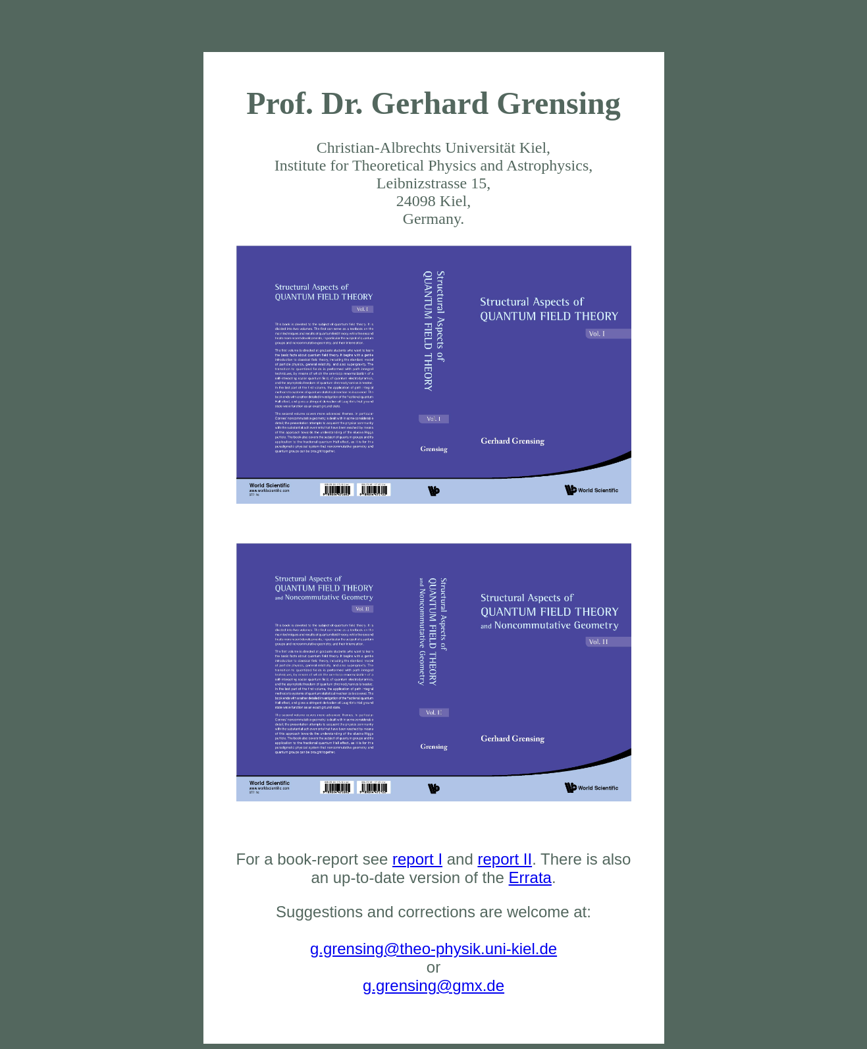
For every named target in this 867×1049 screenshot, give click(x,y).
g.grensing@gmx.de (433, 985)
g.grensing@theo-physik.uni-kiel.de (433, 948)
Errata (530, 877)
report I (417, 859)
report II (504, 859)
